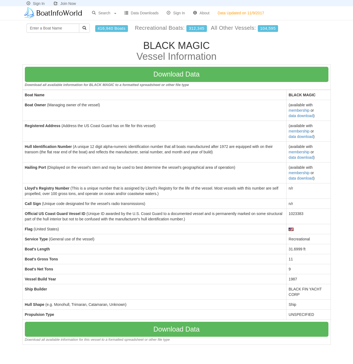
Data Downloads (141, 13)
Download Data (176, 74)
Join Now (65, 3)
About (201, 13)
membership (299, 110)
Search (104, 13)
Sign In (36, 3)
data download (301, 116)
